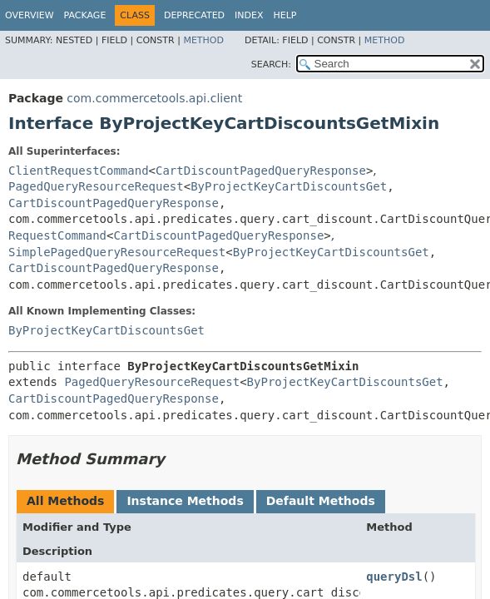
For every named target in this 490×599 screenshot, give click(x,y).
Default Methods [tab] (320, 500)
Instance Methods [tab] (184, 500)
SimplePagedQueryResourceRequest (116, 252)
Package (85, 15)
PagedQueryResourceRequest (96, 186)
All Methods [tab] (65, 500)
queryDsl (394, 576)
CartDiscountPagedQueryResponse (261, 170)
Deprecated (194, 15)
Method (203, 40)
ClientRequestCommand (78, 170)
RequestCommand (57, 235)
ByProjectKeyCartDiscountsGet (289, 186)
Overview (29, 15)
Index (249, 15)
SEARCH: (271, 64)
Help (285, 15)
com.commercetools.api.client (154, 98)
